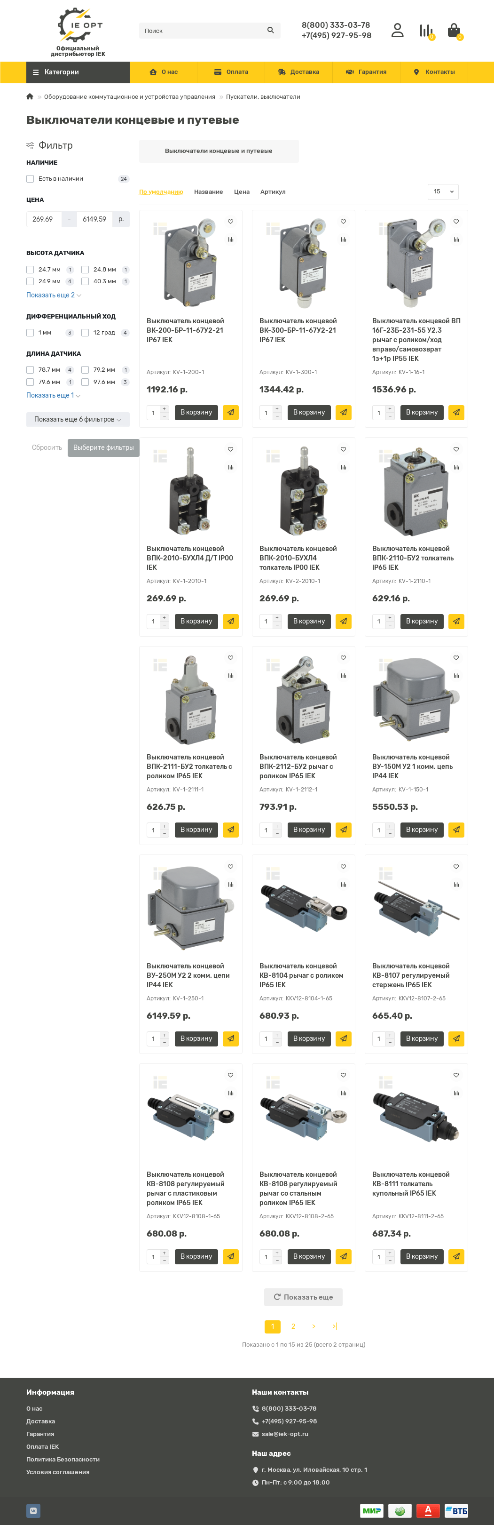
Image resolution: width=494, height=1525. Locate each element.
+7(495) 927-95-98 (337, 35)
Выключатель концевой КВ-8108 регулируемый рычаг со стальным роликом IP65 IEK (298, 1189)
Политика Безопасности (63, 1459)
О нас (163, 71)
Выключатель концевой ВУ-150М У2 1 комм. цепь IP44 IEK (412, 766)
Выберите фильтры (103, 448)
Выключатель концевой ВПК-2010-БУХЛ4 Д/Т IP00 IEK (190, 558)
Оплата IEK (42, 1446)
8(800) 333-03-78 (336, 25)
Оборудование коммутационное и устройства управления (129, 96)
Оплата (231, 71)
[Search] (210, 31)
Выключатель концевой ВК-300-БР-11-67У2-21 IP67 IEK (298, 330)
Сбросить (47, 448)
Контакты (434, 71)
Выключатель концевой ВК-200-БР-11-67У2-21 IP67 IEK (185, 330)
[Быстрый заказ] (231, 412)
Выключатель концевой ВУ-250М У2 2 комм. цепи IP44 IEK (188, 975)
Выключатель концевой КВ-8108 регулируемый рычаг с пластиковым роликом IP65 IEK (186, 1189)
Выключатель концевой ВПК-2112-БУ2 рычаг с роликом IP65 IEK (298, 766)
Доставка (298, 71)
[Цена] (44, 219)
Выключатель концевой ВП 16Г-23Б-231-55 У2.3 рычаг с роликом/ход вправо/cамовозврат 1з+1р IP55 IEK (416, 340)
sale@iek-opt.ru (285, 1433)
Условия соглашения (57, 1472)
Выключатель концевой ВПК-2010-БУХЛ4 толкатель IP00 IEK (298, 558)
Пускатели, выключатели (263, 96)
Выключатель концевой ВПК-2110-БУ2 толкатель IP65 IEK (413, 558)
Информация (50, 1392)
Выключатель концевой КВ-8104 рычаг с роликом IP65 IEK (301, 975)
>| (334, 1327)
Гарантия (366, 71)
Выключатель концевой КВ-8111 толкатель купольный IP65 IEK (411, 1184)
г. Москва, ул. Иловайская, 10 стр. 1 (314, 1469)
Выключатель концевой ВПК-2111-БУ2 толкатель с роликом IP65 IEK (189, 766)
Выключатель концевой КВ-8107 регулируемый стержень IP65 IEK (411, 975)
